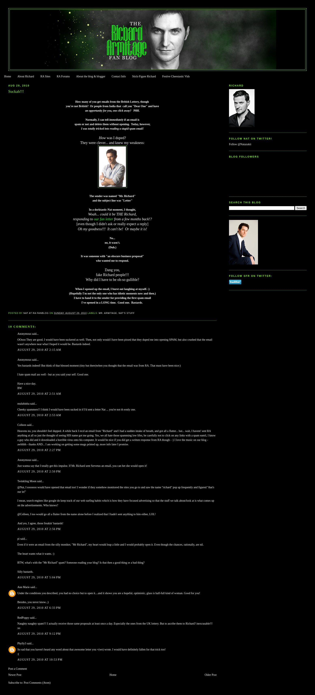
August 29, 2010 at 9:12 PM (39, 633)
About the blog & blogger (90, 76)
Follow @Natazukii (240, 144)
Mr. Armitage (108, 313)
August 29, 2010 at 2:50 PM (39, 471)
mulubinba (23, 403)
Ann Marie (23, 587)
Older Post (211, 674)
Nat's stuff (127, 313)
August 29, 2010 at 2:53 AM (39, 415)
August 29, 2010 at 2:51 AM (39, 393)
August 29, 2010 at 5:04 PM (39, 577)
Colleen (21, 424)
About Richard (25, 76)
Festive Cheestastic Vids (176, 76)
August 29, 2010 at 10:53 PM (39, 659)
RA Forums (63, 76)
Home (7, 76)
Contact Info (119, 76)
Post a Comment (17, 668)
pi (18, 538)
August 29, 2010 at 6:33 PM (39, 607)
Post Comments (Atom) (37, 682)
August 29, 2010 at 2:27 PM (39, 450)
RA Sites (45, 76)
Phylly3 (21, 643)
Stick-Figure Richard (144, 76)
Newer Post (15, 674)
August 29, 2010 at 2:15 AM (39, 349)
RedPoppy (23, 617)
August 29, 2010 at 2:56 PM (39, 529)
